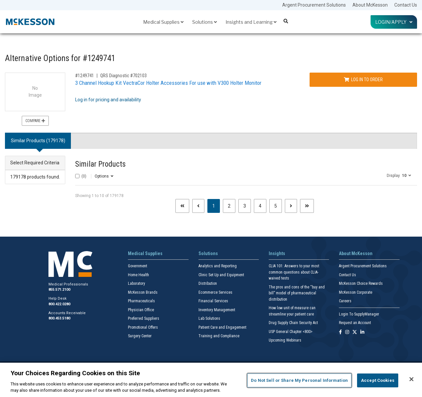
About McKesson (370, 5)
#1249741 (84, 75)
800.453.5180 (59, 318)
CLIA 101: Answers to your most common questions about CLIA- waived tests (294, 272)
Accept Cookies (377, 380)
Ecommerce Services (215, 292)
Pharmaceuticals (141, 301)
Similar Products (100, 164)
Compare (35, 120)
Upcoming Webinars (285, 340)
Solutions (204, 22)
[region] (211, 380)
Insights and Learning (251, 22)
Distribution (207, 283)
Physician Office (141, 310)
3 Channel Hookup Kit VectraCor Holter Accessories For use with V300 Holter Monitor (168, 83)
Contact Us (405, 5)
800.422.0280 (59, 304)
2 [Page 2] (229, 206)
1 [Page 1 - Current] (216, 205)
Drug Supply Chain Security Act (293, 322)
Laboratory (136, 283)
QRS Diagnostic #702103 (123, 75)
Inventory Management (216, 310)
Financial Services (213, 301)
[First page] (182, 206)
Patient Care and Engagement (222, 327)
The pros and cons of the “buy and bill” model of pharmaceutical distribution (297, 293)
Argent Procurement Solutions (314, 5)
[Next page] (291, 206)
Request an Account (355, 322)
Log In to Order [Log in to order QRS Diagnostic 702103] (363, 79)
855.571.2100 (59, 289)
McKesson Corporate (355, 292)
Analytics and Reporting (217, 266)
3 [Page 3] (244, 206)
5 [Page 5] (275, 206)
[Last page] (307, 206)
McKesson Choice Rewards (361, 283)
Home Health (138, 275)
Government (137, 266)
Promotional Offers (143, 327)
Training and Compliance (218, 336)
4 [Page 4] (260, 206)
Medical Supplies (163, 22)
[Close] (411, 379)
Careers (345, 301)
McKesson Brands (143, 292)
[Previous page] (198, 206)
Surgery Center (140, 336)
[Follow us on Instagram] (347, 332)
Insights (277, 253)
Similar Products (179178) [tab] (38, 140)
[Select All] (77, 176)
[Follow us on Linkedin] (362, 332)
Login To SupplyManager (359, 314)
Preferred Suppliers (143, 318)
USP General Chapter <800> (291, 331)
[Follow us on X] (354, 332)
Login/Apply (393, 22)
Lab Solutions (209, 318)
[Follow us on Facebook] (340, 332)
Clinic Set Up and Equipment (221, 275)
